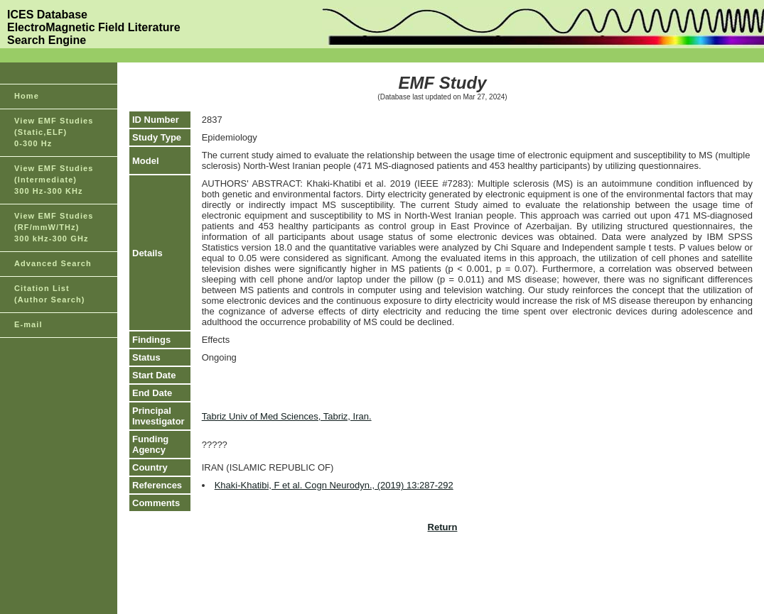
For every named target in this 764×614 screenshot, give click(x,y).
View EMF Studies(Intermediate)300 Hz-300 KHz (54, 179)
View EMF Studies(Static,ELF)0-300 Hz (54, 132)
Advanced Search (53, 263)
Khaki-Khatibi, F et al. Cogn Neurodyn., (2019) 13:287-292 (334, 485)
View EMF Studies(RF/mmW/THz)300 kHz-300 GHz (54, 227)
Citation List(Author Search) (49, 294)
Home (26, 96)
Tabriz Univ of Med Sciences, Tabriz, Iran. (287, 416)
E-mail (28, 324)
